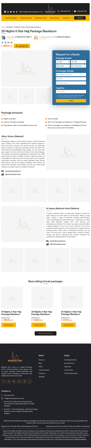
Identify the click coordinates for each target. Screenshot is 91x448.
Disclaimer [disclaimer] (86, 426)
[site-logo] (15, 357)
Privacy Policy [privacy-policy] (63, 426)
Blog (40, 363)
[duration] (63, 66)
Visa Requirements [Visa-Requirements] (70, 360)
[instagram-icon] (8, 12)
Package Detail (8, 325)
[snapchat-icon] (30, 381)
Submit (71, 100)
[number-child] (78, 61)
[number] (73, 91)
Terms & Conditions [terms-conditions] (75, 426)
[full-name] (71, 74)
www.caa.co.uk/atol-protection (76, 440)
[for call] (64, 11)
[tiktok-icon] (16, 12)
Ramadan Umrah (26, 18)
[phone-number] (71, 83)
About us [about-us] (42, 360)
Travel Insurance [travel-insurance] (44, 370)
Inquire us (80, 18)
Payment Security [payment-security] (52, 426)
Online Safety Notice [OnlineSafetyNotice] (71, 374)
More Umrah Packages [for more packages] (45, 333)
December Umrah (41, 18)
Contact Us (66, 18)
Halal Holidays (54, 18)
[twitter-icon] (11, 12)
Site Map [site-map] (42, 377)
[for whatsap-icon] (80, 11)
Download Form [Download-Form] (69, 363)
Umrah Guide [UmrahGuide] (68, 370)
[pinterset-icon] (14, 12)
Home (3, 27)
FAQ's (41, 367)
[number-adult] (63, 61)
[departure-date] (78, 66)
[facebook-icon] (5, 12)
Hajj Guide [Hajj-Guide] (67, 367)
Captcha (60, 88)
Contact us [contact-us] (42, 374)
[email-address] (71, 78)
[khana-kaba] (12, 297)
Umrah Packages (11, 18)
